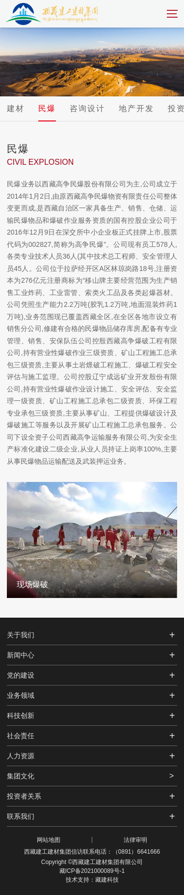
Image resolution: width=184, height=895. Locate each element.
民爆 (47, 108)
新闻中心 (20, 655)
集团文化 (20, 776)
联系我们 (20, 816)
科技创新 (20, 715)
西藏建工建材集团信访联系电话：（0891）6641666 (92, 851)
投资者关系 (24, 796)
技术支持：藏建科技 (92, 879)
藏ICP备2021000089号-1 (92, 870)
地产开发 (136, 108)
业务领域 (20, 695)
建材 (16, 108)
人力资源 (20, 756)
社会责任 (20, 736)
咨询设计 (87, 108)
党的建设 (20, 675)
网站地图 (48, 839)
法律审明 (135, 839)
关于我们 (20, 635)
